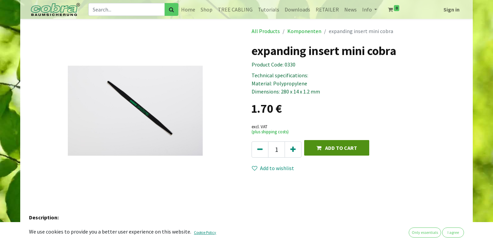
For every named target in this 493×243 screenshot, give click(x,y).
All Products (266, 31)
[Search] (171, 9)
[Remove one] (260, 149)
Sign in (451, 9)
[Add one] (293, 149)
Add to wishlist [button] (273, 168)
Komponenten (304, 31)
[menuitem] (188, 9)
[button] (336, 147)
